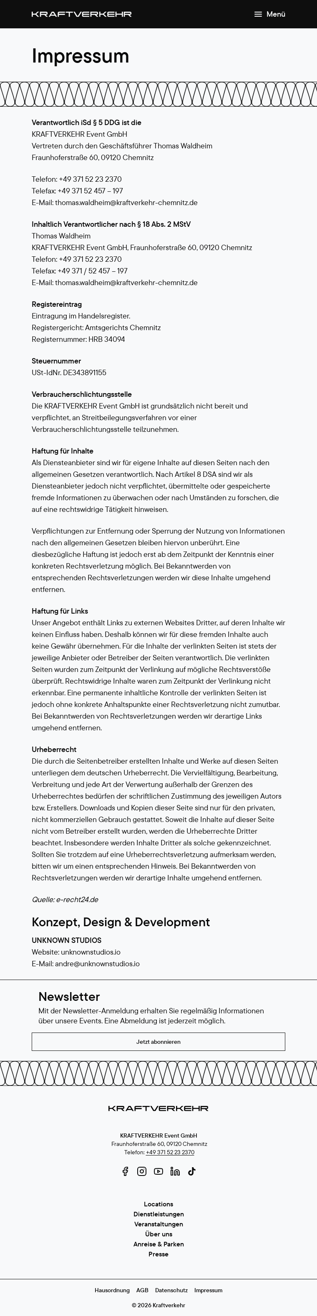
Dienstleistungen (158, 1214)
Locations (158, 1204)
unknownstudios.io (91, 952)
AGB (142, 1290)
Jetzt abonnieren (158, 1041)
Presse (158, 1254)
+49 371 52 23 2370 (170, 1152)
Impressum (208, 1290)
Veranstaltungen (158, 1224)
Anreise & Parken (158, 1244)
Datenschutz (171, 1290)
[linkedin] (175, 1171)
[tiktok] (192, 1171)
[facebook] (125, 1171)
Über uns (158, 1234)
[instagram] (142, 1171)
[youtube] (158, 1171)
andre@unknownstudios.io (97, 963)
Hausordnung (112, 1290)
